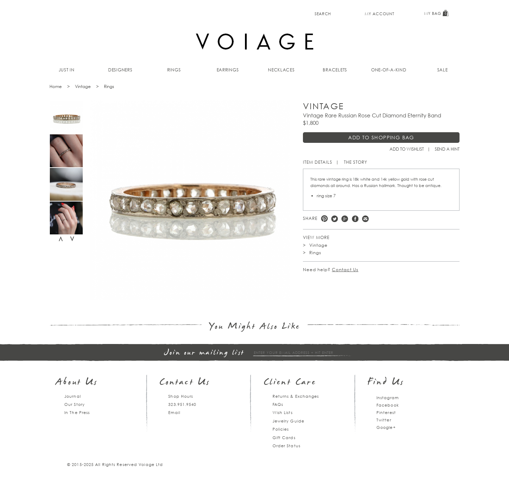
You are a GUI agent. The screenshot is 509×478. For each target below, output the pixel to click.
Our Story (74, 404)
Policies (281, 429)
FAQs (278, 404)
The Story (355, 162)
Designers (120, 69)
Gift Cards (284, 437)
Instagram (387, 397)
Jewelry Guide (288, 421)
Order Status (286, 445)
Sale (442, 69)
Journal (72, 396)
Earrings (228, 69)
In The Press (77, 412)
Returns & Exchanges (296, 396)
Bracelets (335, 69)
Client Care (290, 382)
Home (55, 86)
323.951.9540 (182, 404)
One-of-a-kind (388, 69)
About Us (76, 382)
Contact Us (345, 269)
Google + (344, 218)
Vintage (83, 86)
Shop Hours (180, 396)
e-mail (365, 218)
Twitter (334, 218)
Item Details (317, 162)
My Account (379, 13)
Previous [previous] (61, 239)
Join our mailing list (204, 353)
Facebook (355, 218)
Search (323, 13)
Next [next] (72, 239)
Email (174, 412)
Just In (67, 69)
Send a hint (447, 149)
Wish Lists (283, 412)
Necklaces (281, 69)
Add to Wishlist (407, 149)
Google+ (386, 427)
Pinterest (324, 218)
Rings (174, 69)
